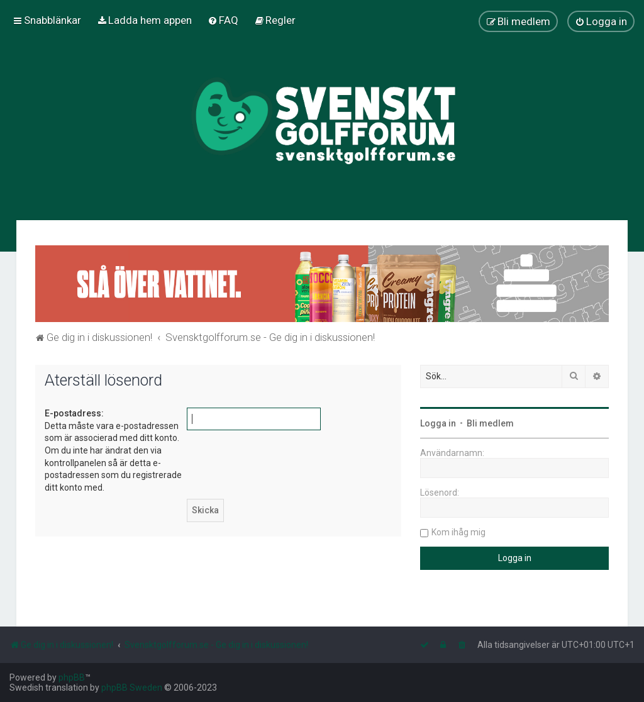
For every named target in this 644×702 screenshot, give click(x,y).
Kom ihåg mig (458, 532)
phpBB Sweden (131, 687)
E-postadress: (74, 413)
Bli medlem (490, 423)
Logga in (438, 423)
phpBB (71, 677)
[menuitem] (144, 20)
